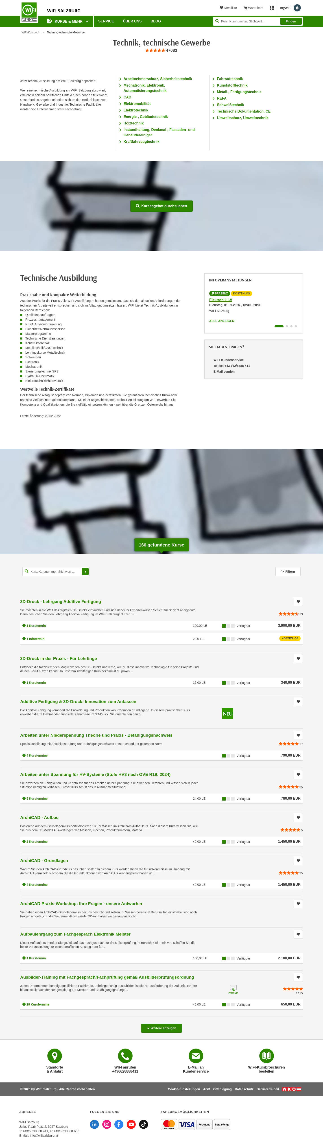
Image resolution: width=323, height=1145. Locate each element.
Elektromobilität (137, 104)
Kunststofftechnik (232, 85)
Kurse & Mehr (65, 21)
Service (106, 21)
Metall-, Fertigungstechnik (239, 92)
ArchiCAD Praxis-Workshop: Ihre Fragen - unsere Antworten (81, 903)
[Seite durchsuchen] (258, 21)
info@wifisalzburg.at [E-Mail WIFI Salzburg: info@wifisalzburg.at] (44, 1135)
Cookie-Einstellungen (184, 1089)
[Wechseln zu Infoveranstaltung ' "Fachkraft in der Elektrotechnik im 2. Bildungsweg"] (287, 326)
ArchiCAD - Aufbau (39, 817)
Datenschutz (244, 1089)
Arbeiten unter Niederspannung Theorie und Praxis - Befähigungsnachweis (96, 735)
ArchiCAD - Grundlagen (44, 860)
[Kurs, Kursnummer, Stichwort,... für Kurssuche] (56, 571)
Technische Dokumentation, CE (244, 111)
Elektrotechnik (136, 110)
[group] (161, 50)
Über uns (132, 21)
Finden (291, 21)
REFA (222, 98)
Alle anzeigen (221, 321)
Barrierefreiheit (268, 1089)
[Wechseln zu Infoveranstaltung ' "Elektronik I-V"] (279, 326)
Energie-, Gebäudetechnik (146, 117)
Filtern (288, 571)
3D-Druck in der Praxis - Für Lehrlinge (58, 658)
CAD (127, 97)
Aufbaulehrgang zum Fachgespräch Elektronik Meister (75, 934)
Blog (156, 21)
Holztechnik (134, 123)
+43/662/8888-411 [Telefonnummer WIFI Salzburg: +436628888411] (35, 1131)
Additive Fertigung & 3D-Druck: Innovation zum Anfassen (78, 701)
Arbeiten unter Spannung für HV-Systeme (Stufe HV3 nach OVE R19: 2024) (95, 774)
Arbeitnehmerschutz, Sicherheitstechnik (158, 79)
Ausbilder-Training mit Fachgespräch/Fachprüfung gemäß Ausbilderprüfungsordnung (107, 977)
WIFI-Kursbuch (30, 32)
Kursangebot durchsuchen (161, 206)
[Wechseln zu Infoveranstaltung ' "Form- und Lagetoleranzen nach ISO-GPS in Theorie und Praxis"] (296, 326)
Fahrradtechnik (230, 79)
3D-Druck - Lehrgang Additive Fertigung (60, 601)
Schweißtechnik (230, 105)
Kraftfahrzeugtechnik (141, 142)
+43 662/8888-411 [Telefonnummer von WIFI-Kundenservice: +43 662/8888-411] (237, 366)
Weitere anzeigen (161, 1027)
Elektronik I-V (220, 300)
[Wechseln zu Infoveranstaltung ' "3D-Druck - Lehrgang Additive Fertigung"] (291, 326)
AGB (206, 1089)
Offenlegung (222, 1089)
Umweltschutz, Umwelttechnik (242, 118)
